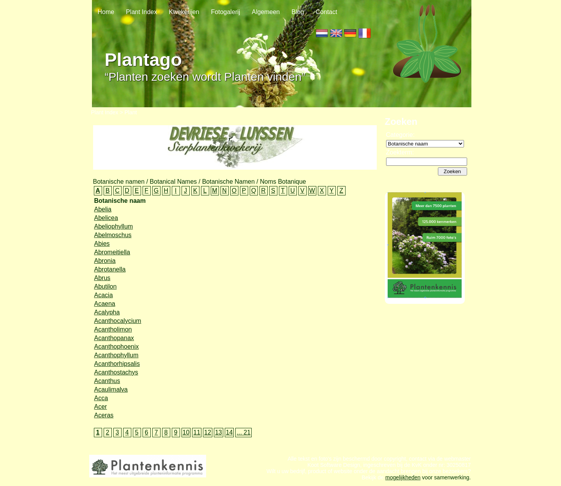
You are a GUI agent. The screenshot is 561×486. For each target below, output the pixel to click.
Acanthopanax (114, 338)
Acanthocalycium (117, 320)
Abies (102, 243)
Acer (100, 406)
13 (218, 432)
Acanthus (107, 381)
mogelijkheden (402, 481)
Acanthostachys (116, 372)
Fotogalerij (225, 12)
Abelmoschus (113, 235)
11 (196, 432)
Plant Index (141, 12)
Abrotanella (110, 269)
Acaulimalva (111, 389)
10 (186, 432)
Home (106, 12)
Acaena (104, 303)
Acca (101, 398)
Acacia (103, 295)
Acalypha (107, 312)
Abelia (102, 209)
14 (229, 432)
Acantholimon (113, 329)
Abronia (105, 260)
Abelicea (106, 218)
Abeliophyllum (113, 226)
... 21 (243, 432)
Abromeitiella (112, 252)
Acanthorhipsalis (117, 363)
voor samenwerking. (445, 481)
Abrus (102, 278)
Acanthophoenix (116, 346)
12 (207, 432)
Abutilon (105, 286)
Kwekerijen (184, 12)
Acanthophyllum (116, 355)
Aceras (104, 415)
